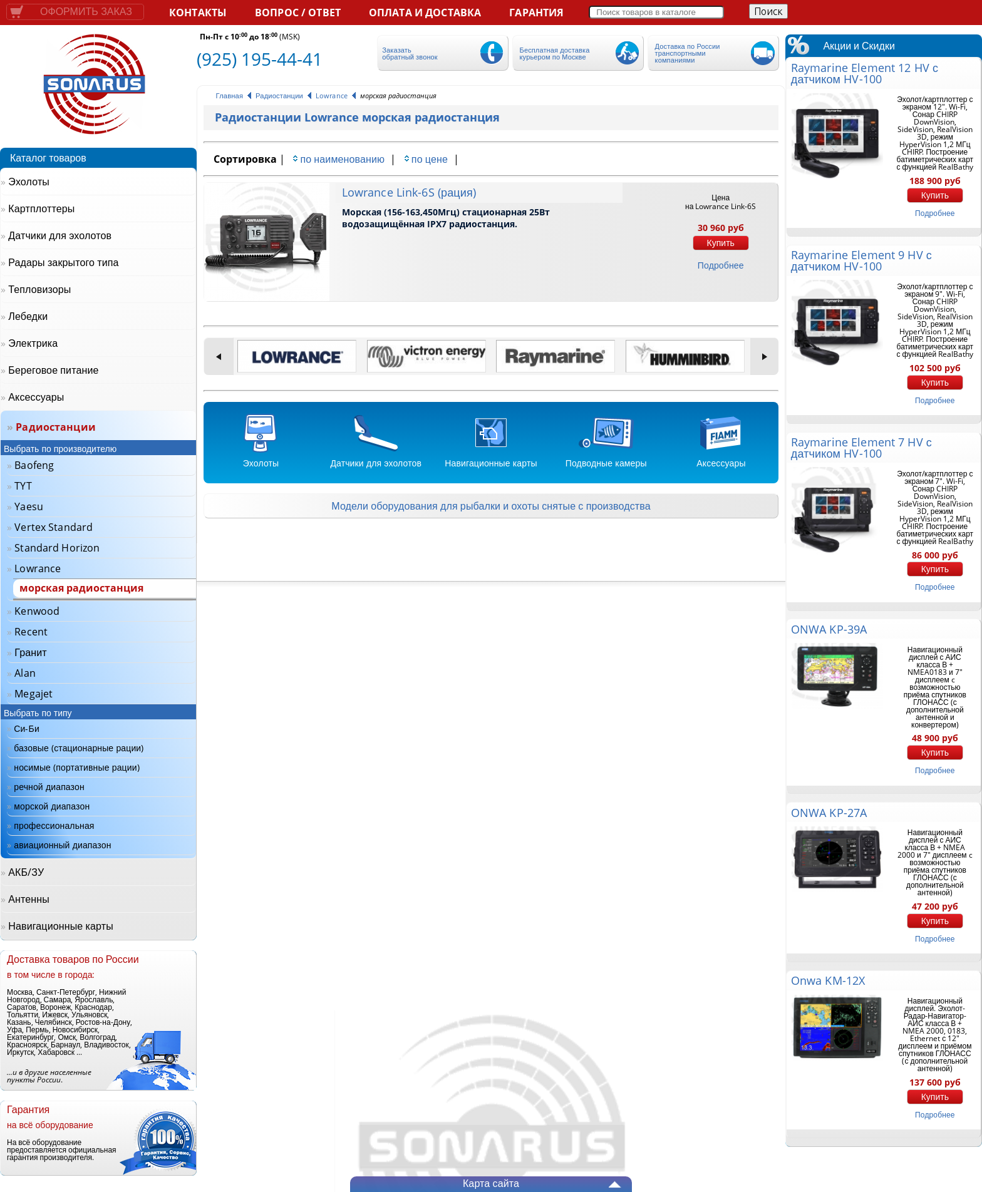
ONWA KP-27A (829, 812)
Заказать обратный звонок (409, 53)
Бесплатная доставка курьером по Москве (555, 53)
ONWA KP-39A (829, 629)
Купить (721, 243)
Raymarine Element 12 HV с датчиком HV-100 (864, 73)
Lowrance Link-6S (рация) (409, 192)
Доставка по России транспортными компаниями (687, 52)
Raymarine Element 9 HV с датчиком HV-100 (861, 260)
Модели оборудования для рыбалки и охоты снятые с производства (490, 506)
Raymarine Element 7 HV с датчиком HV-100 (861, 447)
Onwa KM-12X (828, 980)
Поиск (768, 11)
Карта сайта (491, 1183)
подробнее (721, 265)
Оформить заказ (86, 11)
